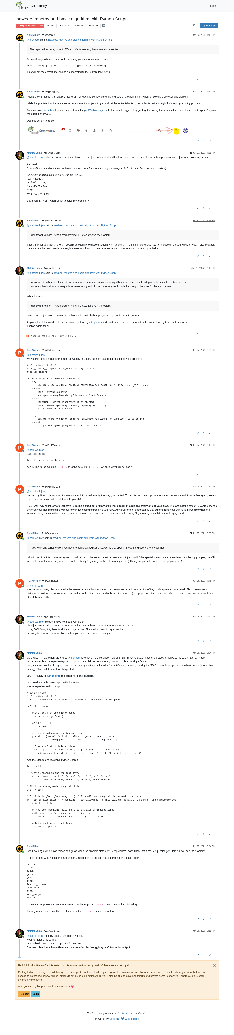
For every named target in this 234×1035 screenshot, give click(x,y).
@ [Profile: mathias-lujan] (36, 225)
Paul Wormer (34, 350)
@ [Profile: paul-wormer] (35, 449)
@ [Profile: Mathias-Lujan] (95, 110)
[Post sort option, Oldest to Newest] (194, 25)
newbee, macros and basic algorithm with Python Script (79, 39)
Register (24, 994)
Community (39, 6)
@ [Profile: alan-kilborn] (35, 157)
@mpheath (48, 35)
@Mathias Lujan (51, 220)
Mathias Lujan (34, 153)
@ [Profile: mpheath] (33, 39)
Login (36, 994)
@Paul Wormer (51, 445)
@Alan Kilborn (50, 92)
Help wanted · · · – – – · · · (30, 25)
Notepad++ (128, 1013)
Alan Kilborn (33, 35)
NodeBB (114, 1018)
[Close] (214, 965)
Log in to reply (209, 25)
